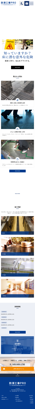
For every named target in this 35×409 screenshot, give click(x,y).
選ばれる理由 (4, 397)
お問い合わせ (17, 399)
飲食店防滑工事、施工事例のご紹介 (7, 314)
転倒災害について (5, 399)
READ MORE (17, 67)
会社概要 (17, 395)
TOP (2, 395)
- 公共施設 (31, 401)
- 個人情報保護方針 (18, 401)
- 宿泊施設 (31, 399)
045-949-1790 (18, 364)
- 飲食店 (30, 397)
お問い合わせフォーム (18, 368)
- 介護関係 (31, 402)
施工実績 (31, 395)
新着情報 (17, 397)
